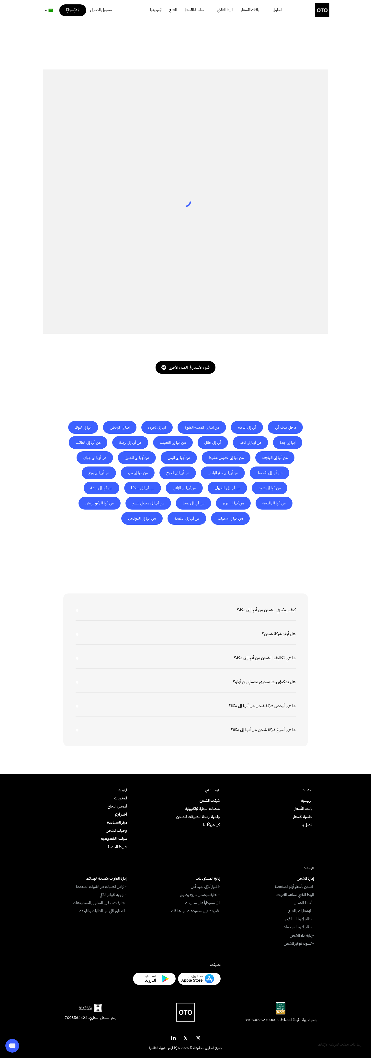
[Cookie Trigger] (339, 1044)
